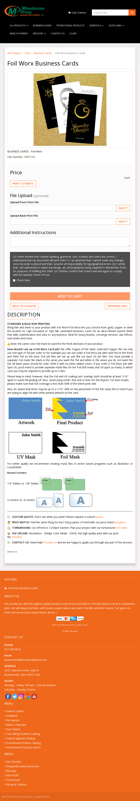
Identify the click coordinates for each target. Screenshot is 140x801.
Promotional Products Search (23, 747)
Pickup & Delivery (16, 784)
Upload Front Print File (24, 202)
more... (53, 612)
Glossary (11, 771)
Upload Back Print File (24, 215)
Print (27, 53)
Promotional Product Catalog (23, 743)
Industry (39, 33)
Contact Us (58, 33)
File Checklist (13, 761)
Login (73, 33)
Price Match (13, 729)
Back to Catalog (24, 306)
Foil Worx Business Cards (23, 588)
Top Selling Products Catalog (23, 734)
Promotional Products (70, 25)
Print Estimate (23, 183)
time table (121, 527)
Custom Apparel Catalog (20, 738)
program (120, 522)
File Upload (12, 720)
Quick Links (116, 25)
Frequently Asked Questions (22, 766)
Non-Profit (12, 775)
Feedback (11, 715)
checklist (16, 537)
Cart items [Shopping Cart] (77, 12)
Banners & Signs (42, 25)
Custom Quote (15, 711)
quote (99, 517)
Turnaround (13, 780)
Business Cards (43, 53)
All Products (19, 25)
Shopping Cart (117, 306)
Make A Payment (19, 33)
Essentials (96, 25)
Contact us (50, 542)
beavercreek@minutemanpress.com (26, 659)
